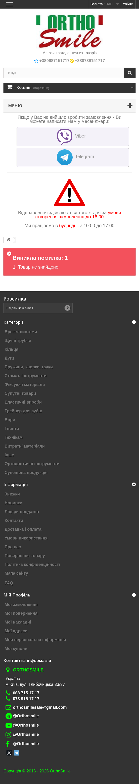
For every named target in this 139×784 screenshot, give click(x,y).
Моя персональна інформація (35, 639)
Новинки (13, 503)
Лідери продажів (22, 511)
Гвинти (12, 428)
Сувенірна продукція (26, 472)
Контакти (14, 520)
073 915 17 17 (26, 698)
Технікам (14, 437)
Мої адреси (16, 631)
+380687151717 (54, 60)
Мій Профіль (16, 595)
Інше (9, 455)
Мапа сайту (16, 573)
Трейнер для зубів (23, 411)
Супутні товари (20, 393)
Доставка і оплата (23, 529)
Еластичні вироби (23, 402)
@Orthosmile (26, 716)
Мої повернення (21, 613)
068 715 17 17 (26, 693)
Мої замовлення (21, 604)
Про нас (13, 547)
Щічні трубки (18, 340)
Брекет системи (21, 331)
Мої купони (16, 648)
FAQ (9, 583)
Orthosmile (28, 669)
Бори (10, 419)
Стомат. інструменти (26, 375)
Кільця (11, 349)
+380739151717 (89, 60)
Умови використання (26, 538)
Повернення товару (25, 555)
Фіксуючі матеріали (25, 384)
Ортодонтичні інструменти (32, 463)
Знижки (12, 494)
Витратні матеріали (25, 446)
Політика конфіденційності (32, 564)
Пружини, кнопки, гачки (29, 367)
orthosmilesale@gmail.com (40, 707)
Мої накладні (18, 622)
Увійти (128, 4)
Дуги (9, 358)
